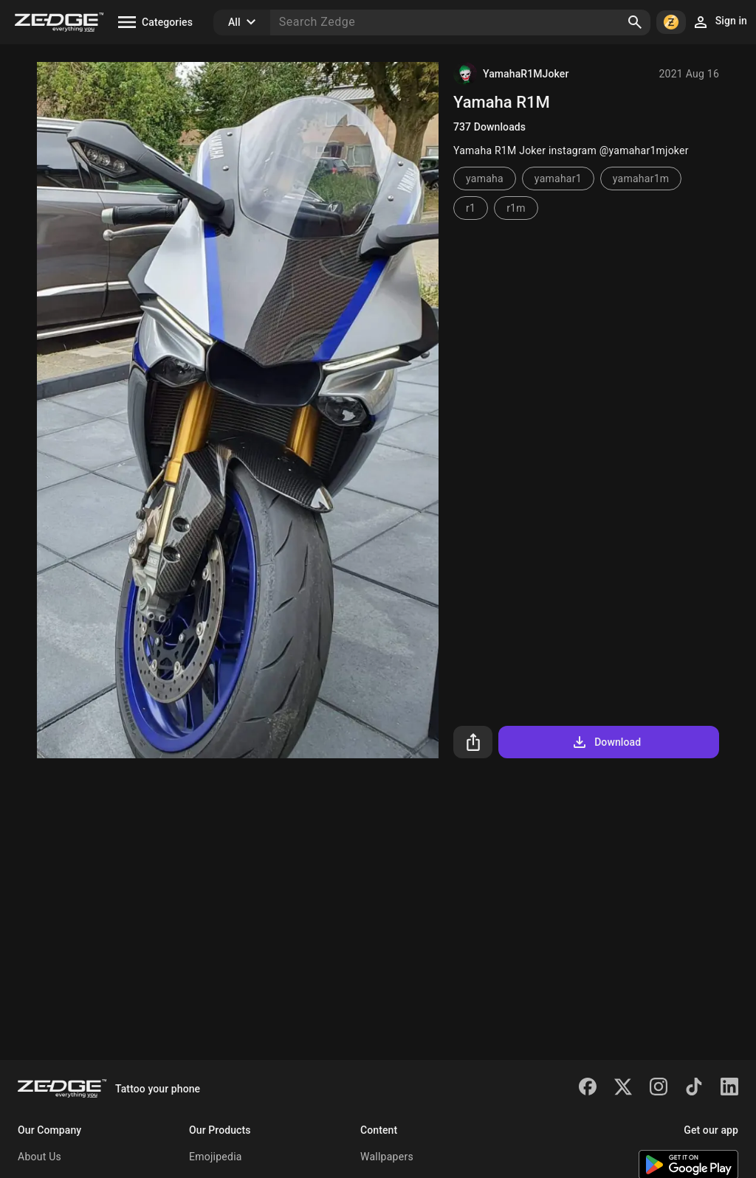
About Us (39, 1157)
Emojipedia (215, 1157)
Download (606, 742)
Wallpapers (386, 1157)
